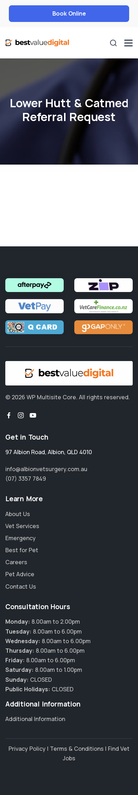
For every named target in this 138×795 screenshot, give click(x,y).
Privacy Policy (27, 749)
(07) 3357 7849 (25, 478)
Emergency (20, 538)
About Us (17, 514)
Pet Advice (19, 574)
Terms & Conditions (77, 749)
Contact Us (20, 586)
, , (48, 452)
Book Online (69, 13)
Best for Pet (21, 550)
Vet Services (22, 526)
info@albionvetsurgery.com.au (46, 469)
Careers (16, 562)
